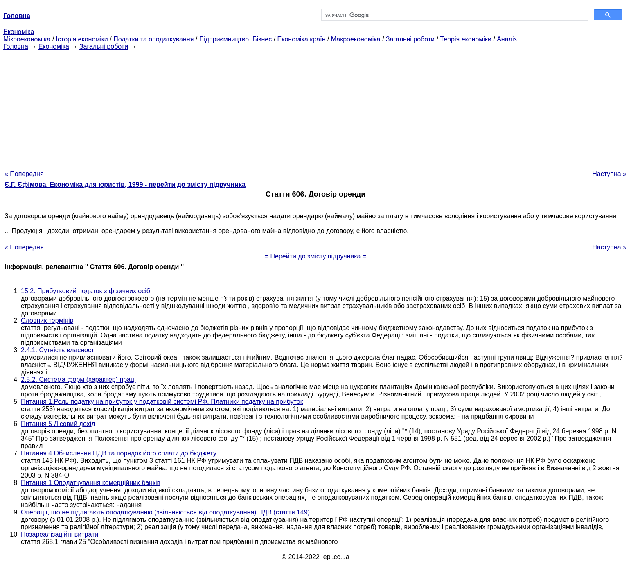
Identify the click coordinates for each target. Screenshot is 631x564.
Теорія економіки (465, 39)
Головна (15, 46)
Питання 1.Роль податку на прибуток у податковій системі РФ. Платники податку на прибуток (162, 401)
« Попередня (24, 173)
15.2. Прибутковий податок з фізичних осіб (85, 291)
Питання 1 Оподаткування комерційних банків (90, 482)
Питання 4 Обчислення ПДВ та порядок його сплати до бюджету (118, 453)
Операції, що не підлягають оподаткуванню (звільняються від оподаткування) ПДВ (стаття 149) (165, 512)
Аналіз (507, 39)
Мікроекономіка (26, 39)
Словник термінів (47, 320)
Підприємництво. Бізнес (235, 39)
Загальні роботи (410, 39)
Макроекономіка (356, 39)
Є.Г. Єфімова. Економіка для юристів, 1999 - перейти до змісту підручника (125, 184)
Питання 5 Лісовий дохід (58, 423)
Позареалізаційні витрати (59, 534)
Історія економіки (82, 39)
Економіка (18, 31)
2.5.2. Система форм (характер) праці (78, 379)
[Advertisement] (315, 107)
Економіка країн (301, 39)
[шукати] (453, 15)
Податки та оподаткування (153, 39)
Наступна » (609, 173)
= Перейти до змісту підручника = (316, 256)
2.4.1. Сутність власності (58, 350)
